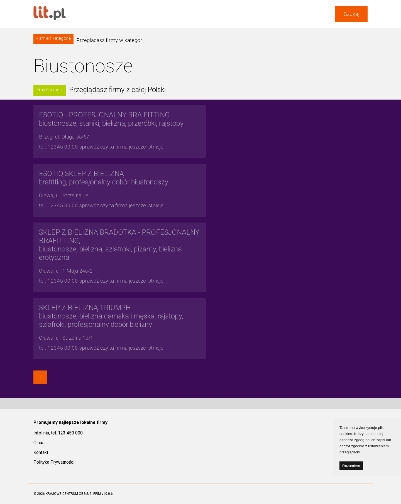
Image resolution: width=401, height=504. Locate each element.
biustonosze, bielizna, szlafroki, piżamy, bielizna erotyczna (119, 244)
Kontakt (40, 452)
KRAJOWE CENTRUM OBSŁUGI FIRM (73, 494)
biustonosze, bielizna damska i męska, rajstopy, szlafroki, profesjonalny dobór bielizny (111, 315)
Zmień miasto (49, 89)
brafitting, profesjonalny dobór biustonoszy (103, 177)
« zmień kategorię (53, 38)
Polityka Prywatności (53, 462)
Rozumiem (351, 466)
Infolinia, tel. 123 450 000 (58, 433)
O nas (39, 442)
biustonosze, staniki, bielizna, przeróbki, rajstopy (111, 119)
